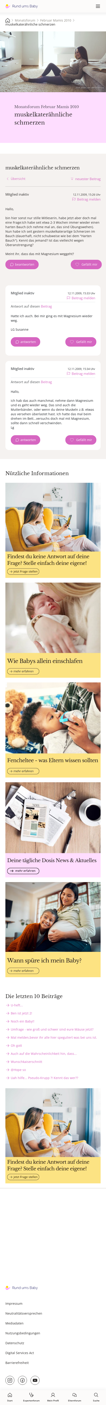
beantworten (24, 264)
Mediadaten (14, 1323)
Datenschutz (14, 1343)
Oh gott (16, 1045)
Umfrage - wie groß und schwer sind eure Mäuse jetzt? (52, 1029)
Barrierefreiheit (17, 1363)
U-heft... (17, 1005)
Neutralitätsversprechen (23, 1313)
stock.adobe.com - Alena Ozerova (90, 87)
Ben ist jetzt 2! (21, 1013)
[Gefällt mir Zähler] (86, 264)
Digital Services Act (19, 1353)
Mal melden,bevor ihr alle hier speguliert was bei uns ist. (54, 1037)
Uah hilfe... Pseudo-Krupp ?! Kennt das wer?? (44, 1078)
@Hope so (18, 1070)
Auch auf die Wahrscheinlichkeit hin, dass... (44, 1053)
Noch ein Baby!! (22, 1021)
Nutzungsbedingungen (22, 1333)
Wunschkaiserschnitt (26, 1062)
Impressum (13, 1303)
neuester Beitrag (88, 179)
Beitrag (46, 306)
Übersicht (18, 179)
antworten (28, 342)
